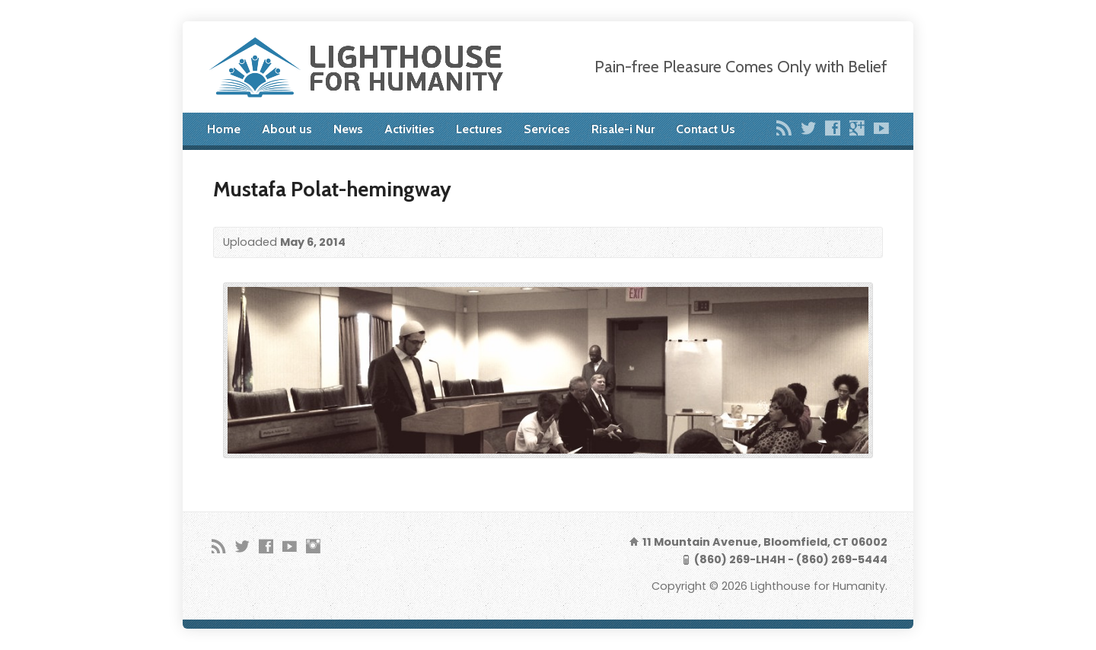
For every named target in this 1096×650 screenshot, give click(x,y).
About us (287, 129)
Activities (409, 129)
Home (224, 129)
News (348, 129)
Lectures (479, 129)
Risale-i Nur (623, 129)
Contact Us (705, 129)
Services (547, 129)
